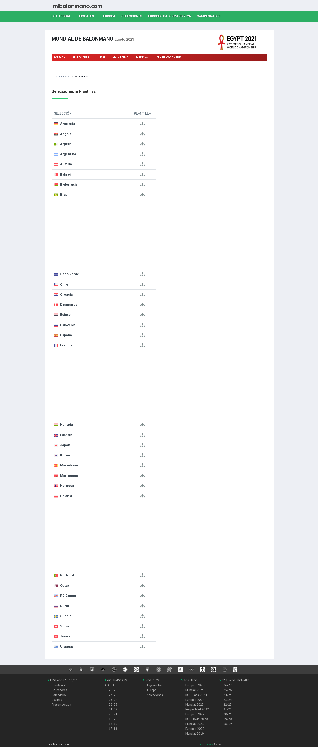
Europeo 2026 (195, 685)
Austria (66, 164)
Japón (65, 445)
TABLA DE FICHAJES (234, 680)
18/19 (227, 724)
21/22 (227, 709)
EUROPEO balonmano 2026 (171, 16)
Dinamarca (68, 305)
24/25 (227, 695)
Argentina (68, 154)
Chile (64, 284)
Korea (65, 455)
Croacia (66, 294)
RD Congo (68, 596)
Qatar (64, 586)
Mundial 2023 (194, 704)
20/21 (227, 714)
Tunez (65, 636)
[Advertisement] (104, 234)
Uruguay (67, 646)
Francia (66, 345)
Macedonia (69, 465)
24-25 (113, 695)
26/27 (227, 685)
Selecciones (133, 16)
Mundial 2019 (194, 733)
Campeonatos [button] (209, 16)
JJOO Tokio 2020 (196, 719)
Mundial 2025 (194, 690)
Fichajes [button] (87, 16)
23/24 (227, 700)
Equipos (57, 700)
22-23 (113, 704)
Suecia (65, 616)
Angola (65, 134)
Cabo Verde (69, 274)
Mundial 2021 (62, 76)
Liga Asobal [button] (61, 16)
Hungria (66, 425)
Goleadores (59, 690)
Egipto (65, 315)
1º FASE (100, 57)
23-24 (113, 700)
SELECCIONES (80, 57)
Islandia (66, 435)
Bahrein (66, 174)
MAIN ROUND (120, 57)
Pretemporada (61, 704)
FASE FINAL (142, 57)
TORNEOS (189, 680)
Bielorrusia (68, 184)
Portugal (67, 575)
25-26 (113, 690)
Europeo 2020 (195, 728)
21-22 (113, 709)
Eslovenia (67, 325)
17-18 (113, 728)
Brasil (64, 195)
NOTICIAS (151, 680)
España (66, 335)
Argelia (65, 144)
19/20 (227, 719)
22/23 (227, 704)
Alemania (67, 123)
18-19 (113, 724)
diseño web (207, 743)
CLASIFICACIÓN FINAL (170, 57)
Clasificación (60, 685)
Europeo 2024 (195, 700)
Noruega (67, 486)
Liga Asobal (155, 685)
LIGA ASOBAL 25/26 (62, 680)
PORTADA (59, 57)
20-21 (113, 714)
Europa (110, 16)
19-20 (113, 719)
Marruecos (69, 476)
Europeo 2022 (195, 714)
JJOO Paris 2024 (196, 695)
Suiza (64, 626)
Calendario (59, 695)
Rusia (64, 606)
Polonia (66, 496)
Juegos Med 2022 (197, 709)
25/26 (227, 690)
